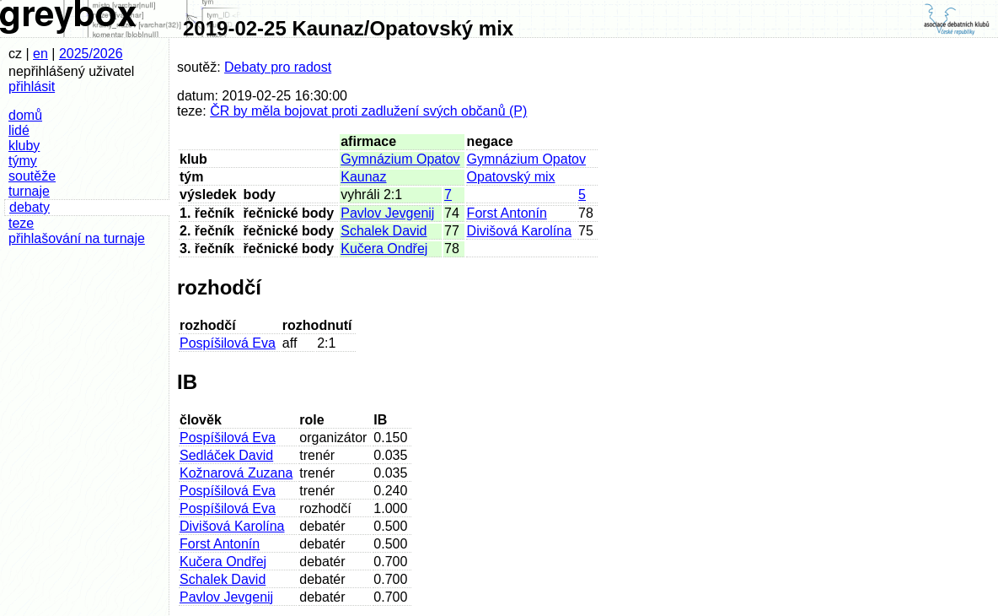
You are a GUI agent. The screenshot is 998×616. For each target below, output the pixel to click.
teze (21, 223)
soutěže (32, 176)
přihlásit (31, 86)
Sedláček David (226, 455)
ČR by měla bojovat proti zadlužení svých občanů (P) (368, 111)
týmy (22, 161)
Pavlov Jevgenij (387, 213)
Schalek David (384, 231)
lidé (19, 130)
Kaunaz (363, 177)
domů (25, 115)
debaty (29, 207)
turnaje (29, 191)
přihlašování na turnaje (76, 238)
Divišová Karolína (519, 231)
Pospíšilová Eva (228, 343)
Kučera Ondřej (384, 248)
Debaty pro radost (277, 67)
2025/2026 (91, 53)
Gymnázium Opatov (400, 159)
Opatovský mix (511, 177)
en (40, 53)
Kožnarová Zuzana (236, 473)
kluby (24, 145)
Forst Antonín (507, 213)
